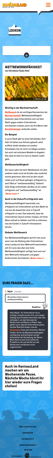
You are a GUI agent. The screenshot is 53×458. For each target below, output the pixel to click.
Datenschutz (28, 439)
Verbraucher (15, 330)
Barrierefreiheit (27, 445)
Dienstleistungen (13, 129)
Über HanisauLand (28, 427)
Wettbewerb (10, 112)
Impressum (27, 433)
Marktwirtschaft (13, 115)
